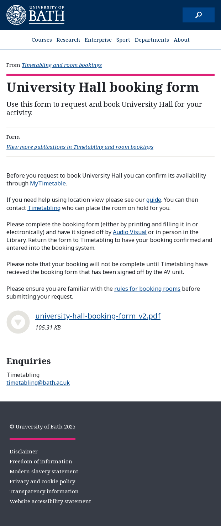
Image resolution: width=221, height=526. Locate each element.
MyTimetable (48, 183)
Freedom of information (41, 461)
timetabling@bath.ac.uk (38, 382)
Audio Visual (130, 232)
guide (153, 200)
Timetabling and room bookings (62, 64)
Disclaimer (24, 451)
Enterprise (98, 39)
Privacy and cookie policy (42, 481)
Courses (42, 39)
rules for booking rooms (147, 289)
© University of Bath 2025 (42, 426)
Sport (123, 39)
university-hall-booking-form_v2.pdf (98, 316)
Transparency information (44, 491)
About (182, 39)
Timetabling (43, 208)
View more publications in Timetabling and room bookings (79, 146)
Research (68, 39)
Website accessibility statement (50, 501)
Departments (152, 39)
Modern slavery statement (44, 471)
